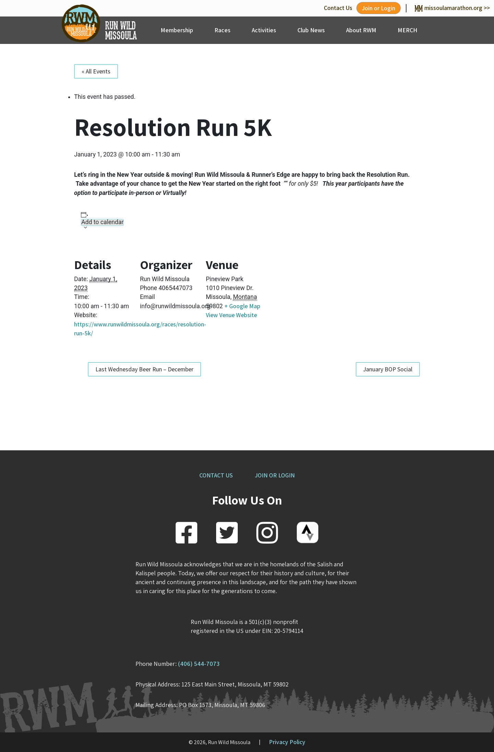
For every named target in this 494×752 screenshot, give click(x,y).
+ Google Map (242, 306)
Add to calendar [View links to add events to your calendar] (102, 222)
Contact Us (338, 8)
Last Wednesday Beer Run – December (144, 369)
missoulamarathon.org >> (452, 8)
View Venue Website (231, 315)
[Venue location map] (299, 290)
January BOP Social (387, 369)
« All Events (96, 71)
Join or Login (378, 8)
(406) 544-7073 (199, 664)
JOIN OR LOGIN (275, 475)
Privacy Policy (287, 742)
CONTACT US (216, 475)
